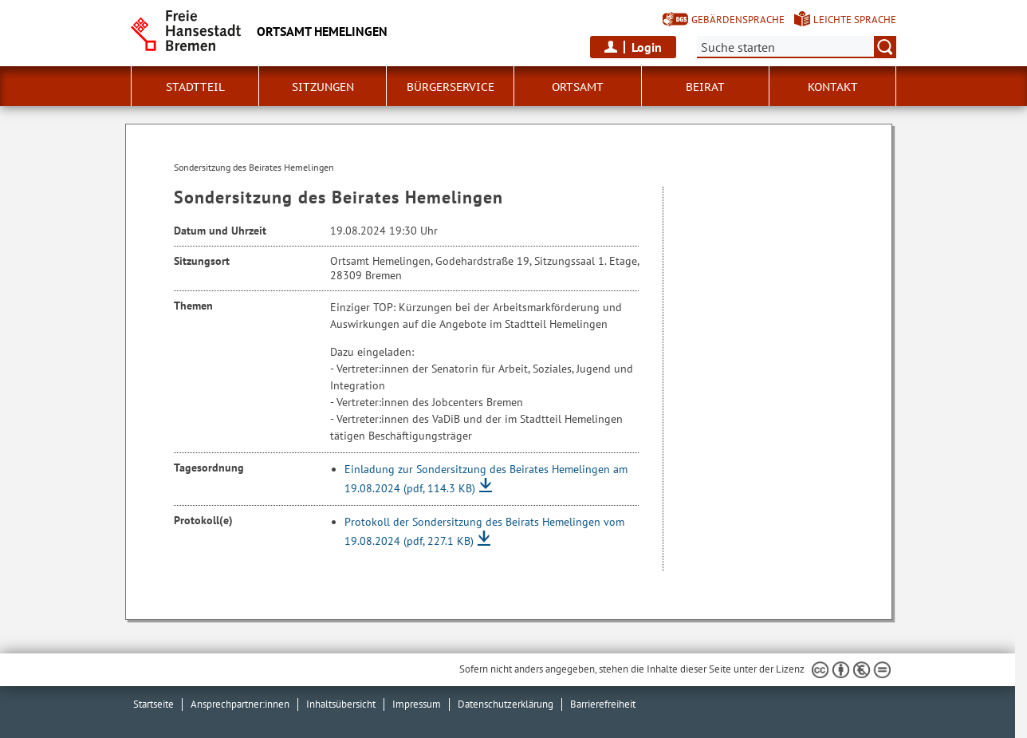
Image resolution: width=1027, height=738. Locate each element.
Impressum (416, 704)
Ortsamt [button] (578, 87)
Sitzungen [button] (323, 87)
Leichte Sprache (854, 19)
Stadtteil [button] (195, 87)
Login (647, 47)
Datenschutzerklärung (505, 704)
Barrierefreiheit (602, 704)
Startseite (153, 704)
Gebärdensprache (738, 19)
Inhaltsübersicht (341, 704)
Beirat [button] (705, 87)
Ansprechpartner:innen (240, 704)
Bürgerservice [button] (450, 87)
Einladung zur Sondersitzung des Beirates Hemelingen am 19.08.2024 (486, 478)
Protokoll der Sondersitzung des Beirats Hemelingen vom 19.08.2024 (484, 531)
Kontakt (833, 87)
